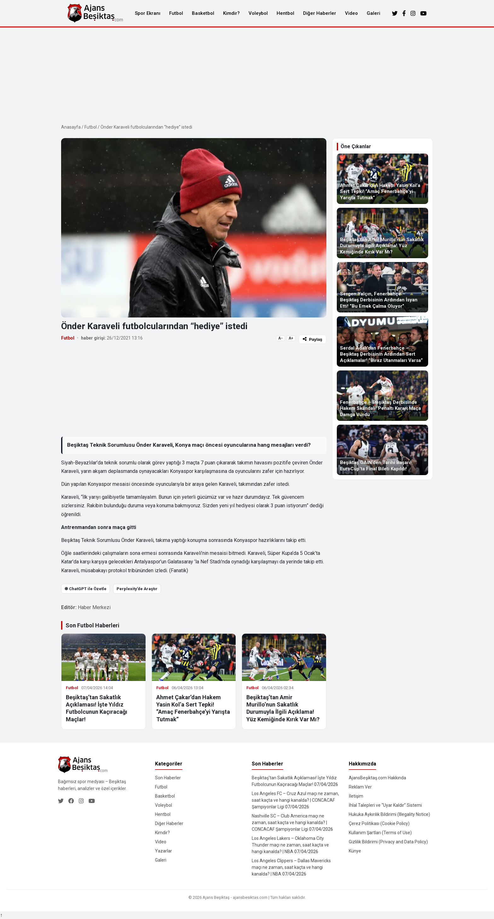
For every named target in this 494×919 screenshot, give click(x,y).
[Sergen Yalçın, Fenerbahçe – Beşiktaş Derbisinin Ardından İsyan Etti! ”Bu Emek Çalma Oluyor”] (382, 287)
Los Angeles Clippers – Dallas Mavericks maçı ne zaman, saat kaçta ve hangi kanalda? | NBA (291, 867)
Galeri (373, 13)
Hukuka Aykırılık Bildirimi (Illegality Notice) (389, 814)
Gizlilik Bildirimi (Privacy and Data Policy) (388, 841)
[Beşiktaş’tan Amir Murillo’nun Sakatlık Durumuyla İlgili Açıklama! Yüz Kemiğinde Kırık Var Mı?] (382, 233)
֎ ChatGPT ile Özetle (85, 588)
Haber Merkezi (94, 607)
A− (280, 338)
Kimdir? (231, 13)
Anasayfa (71, 127)
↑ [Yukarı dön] (1, 915)
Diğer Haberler (319, 13)
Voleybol (258, 13)
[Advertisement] (247, 75)
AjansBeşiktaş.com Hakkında (377, 777)
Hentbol (285, 13)
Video (351, 13)
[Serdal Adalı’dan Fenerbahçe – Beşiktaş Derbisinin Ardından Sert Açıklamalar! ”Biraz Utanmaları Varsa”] (382, 341)
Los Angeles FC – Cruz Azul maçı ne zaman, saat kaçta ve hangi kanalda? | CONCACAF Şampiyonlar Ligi (295, 800)
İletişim (356, 796)
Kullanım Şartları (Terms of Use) (380, 832)
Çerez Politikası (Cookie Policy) (379, 823)
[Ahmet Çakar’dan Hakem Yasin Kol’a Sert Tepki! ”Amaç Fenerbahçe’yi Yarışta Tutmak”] (382, 179)
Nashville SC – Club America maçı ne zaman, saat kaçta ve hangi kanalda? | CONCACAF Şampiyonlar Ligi (289, 822)
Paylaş (312, 339)
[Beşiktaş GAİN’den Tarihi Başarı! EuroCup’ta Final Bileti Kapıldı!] (382, 450)
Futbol (176, 13)
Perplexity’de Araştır (137, 588)
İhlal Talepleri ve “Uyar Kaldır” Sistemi (385, 805)
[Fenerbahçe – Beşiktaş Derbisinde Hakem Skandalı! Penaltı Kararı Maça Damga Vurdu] (382, 395)
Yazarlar (163, 850)
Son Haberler (168, 777)
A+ (291, 338)
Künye (355, 850)
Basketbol (203, 13)
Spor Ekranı (147, 13)
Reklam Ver (360, 786)
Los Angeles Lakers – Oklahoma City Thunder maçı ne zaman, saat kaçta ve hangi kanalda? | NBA (290, 845)
